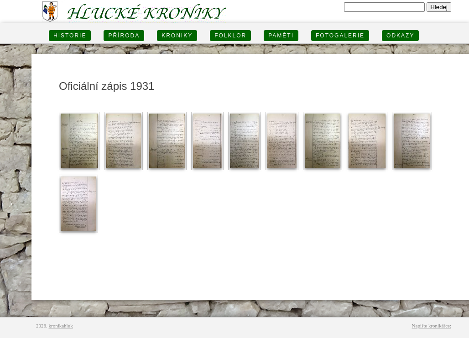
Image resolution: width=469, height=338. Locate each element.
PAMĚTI (281, 35)
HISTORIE (69, 35)
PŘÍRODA (124, 35)
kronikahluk (61, 325)
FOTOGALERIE (340, 35)
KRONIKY (177, 35)
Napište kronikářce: (431, 325)
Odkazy (400, 35)
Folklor (230, 35)
